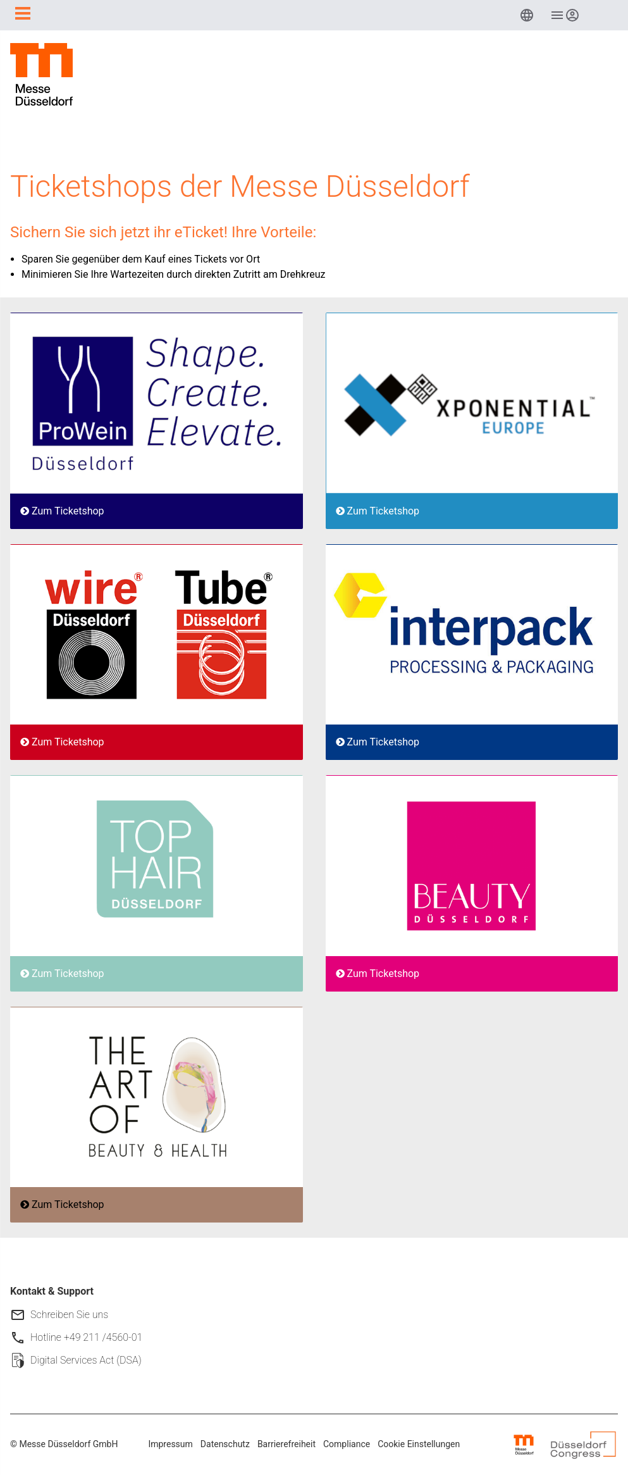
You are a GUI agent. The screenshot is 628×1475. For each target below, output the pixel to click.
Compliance (346, 1444)
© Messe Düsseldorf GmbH (64, 1444)
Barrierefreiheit (286, 1444)
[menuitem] (527, 15)
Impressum (170, 1444)
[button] (527, 15)
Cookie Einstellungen (419, 1444)
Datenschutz (225, 1444)
